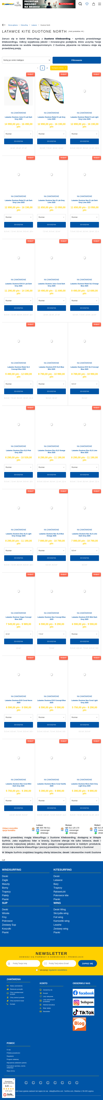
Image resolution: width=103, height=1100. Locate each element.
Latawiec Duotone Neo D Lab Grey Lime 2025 (51, 201)
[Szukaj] (80, 4)
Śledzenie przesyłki (16, 989)
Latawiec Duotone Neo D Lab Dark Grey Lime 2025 (84, 201)
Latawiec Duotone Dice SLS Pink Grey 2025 (18, 452)
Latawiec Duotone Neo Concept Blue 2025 (52, 618)
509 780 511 (45, 828)
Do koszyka (18, 141)
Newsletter (46, 1011)
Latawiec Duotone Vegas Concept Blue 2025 (18, 618)
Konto (43, 983)
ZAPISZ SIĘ (87, 963)
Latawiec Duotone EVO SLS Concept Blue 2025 (85, 368)
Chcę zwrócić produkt (17, 997)
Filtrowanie (76, 60)
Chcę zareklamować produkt (16, 993)
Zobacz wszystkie (10, 829)
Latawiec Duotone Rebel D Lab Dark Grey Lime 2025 (18, 201)
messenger (45, 830)
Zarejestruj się (47, 990)
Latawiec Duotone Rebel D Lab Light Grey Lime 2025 (84, 118)
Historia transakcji (49, 1005)
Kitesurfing (24, 25)
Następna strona (57, 68)
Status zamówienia (16, 986)
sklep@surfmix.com (56, 1091)
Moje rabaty (47, 1008)
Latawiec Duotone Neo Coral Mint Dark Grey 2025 (18, 785)
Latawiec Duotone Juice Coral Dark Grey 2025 (51, 285)
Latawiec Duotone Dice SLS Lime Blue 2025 (84, 452)
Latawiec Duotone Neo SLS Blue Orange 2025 (51, 535)
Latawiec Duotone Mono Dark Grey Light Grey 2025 (84, 785)
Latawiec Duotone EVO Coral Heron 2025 (18, 702)
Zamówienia (14, 979)
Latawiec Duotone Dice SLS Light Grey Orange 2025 (18, 535)
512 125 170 (74, 828)
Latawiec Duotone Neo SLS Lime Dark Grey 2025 (84, 535)
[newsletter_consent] (37, 970)
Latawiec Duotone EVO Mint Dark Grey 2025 (84, 618)
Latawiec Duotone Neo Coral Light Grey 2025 (84, 702)
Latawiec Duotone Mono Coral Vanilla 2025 (51, 785)
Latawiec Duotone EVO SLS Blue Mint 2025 (51, 368)
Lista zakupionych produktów (49, 1000)
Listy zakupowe (48, 996)
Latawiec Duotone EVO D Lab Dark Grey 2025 (18, 285)
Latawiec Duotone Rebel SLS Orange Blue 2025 (84, 285)
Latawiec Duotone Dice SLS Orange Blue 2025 (51, 452)
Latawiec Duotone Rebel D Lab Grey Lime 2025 (51, 118)
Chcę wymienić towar (17, 1001)
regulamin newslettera (58, 970)
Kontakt (12, 1004)
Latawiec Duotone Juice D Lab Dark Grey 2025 (18, 118)
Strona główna (13, 25)
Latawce (34, 25)
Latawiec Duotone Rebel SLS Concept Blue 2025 (19, 368)
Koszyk (45, 993)
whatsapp (44, 833)
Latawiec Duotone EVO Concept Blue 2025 (51, 702)
